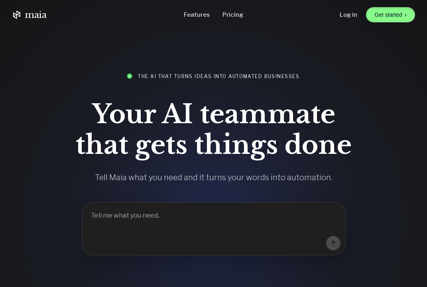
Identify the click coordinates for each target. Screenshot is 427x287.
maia (29, 15)
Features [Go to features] (197, 14)
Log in (348, 14)
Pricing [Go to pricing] (232, 14)
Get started (390, 14)
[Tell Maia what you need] (213, 228)
